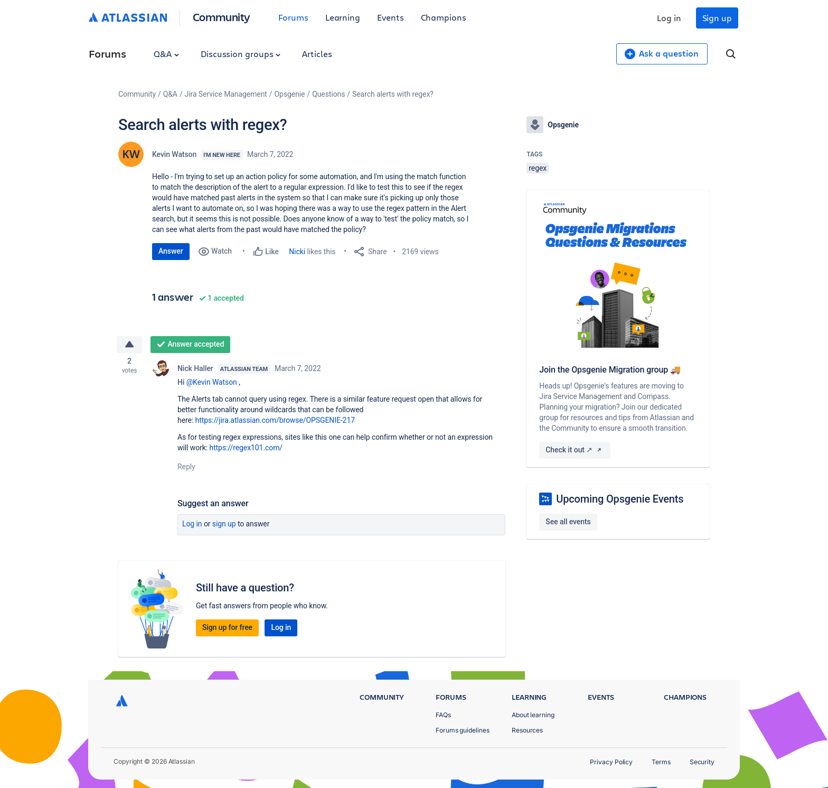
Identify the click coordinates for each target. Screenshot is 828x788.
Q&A (166, 53)
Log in (669, 17)
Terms (661, 762)
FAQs (443, 715)
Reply (186, 468)
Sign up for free (227, 629)
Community (221, 16)
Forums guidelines (463, 730)
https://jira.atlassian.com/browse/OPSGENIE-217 (275, 422)
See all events (567, 521)
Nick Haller (195, 370)
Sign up (717, 17)
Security (702, 762)
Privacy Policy (611, 762)
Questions (328, 94)
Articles (317, 53)
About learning (533, 715)
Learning (342, 17)
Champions (443, 17)
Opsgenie (290, 94)
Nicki (297, 251)
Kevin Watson (174, 154)
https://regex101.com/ (246, 449)
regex (538, 168)
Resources (527, 730)
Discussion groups (241, 53)
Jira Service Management (226, 94)
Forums (293, 17)
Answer (170, 251)
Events (390, 17)
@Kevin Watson (211, 383)
